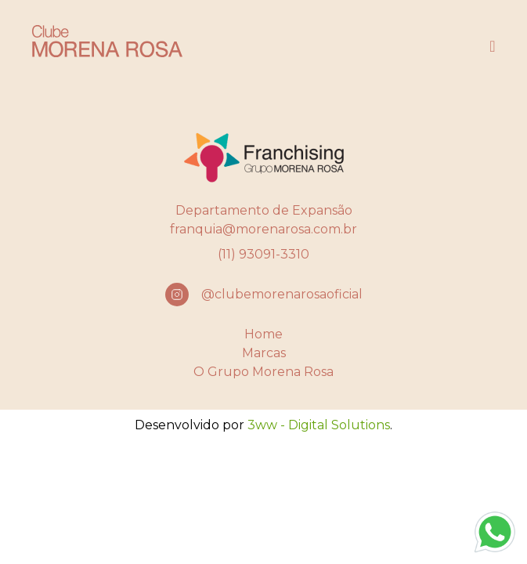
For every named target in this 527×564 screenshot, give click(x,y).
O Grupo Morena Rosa (263, 371)
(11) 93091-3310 (263, 254)
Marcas (264, 352)
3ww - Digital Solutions (318, 425)
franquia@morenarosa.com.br (263, 229)
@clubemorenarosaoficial (282, 294)
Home (263, 334)
